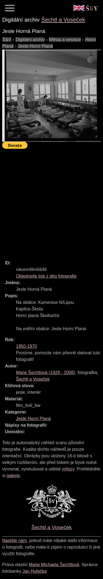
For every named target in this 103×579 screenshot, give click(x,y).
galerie (13, 475)
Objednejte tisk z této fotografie (46, 276)
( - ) (45, 372)
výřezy (68, 469)
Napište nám (14, 540)
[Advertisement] (51, 202)
